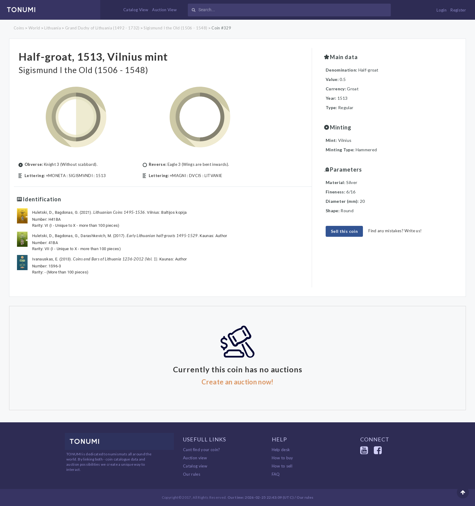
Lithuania (52, 27)
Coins (19, 27)
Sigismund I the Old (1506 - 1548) (175, 27)
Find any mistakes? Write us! (395, 230)
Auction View (164, 9)
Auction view (195, 457)
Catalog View (135, 9)
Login (442, 10)
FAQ (276, 474)
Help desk (281, 449)
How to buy (282, 457)
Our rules (191, 474)
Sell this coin (344, 231)
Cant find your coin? (201, 449)
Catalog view (195, 466)
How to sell (282, 466)
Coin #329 (221, 27)
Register (458, 10)
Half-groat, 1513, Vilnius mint (93, 56)
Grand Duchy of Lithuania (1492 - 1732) (102, 27)
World (34, 27)
